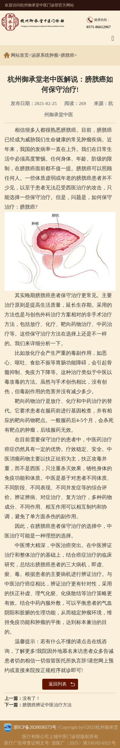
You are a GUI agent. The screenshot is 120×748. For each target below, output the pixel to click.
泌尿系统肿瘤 (44, 55)
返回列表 (58, 684)
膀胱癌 (67, 55)
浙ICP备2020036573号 (34, 727)
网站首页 (20, 55)
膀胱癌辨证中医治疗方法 (47, 704)
